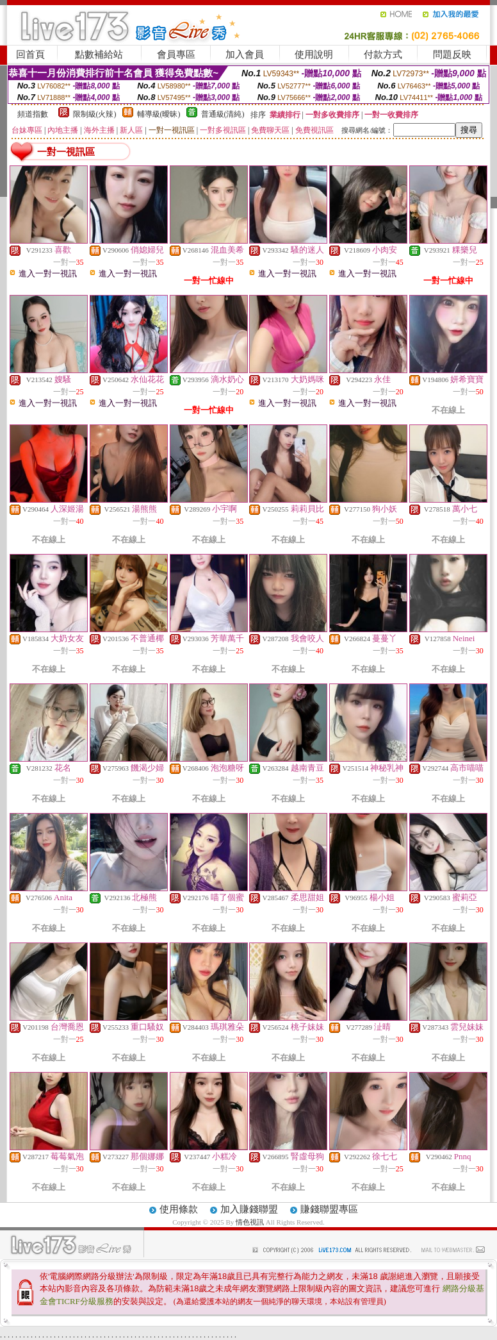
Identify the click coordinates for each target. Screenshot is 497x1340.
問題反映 (452, 54)
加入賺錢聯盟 (249, 1209)
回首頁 (30, 54)
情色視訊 (250, 1222)
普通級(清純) (223, 114)
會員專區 (176, 54)
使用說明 (314, 54)
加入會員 (244, 54)
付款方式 (383, 54)
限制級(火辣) (95, 114)
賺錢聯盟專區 (329, 1209)
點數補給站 (99, 54)
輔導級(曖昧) (159, 114)
